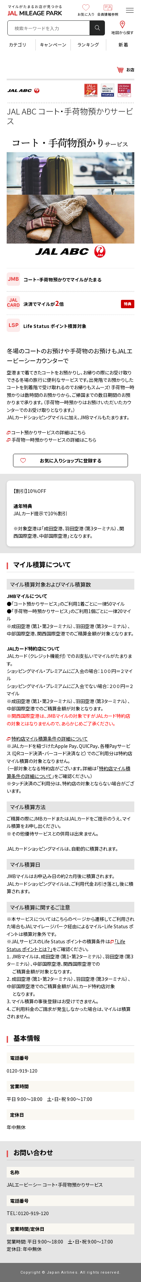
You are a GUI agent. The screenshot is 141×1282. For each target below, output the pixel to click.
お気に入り (86, 10)
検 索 (97, 27)
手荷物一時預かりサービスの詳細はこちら (53, 439)
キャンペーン (53, 44)
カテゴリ (18, 44)
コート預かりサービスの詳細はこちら (48, 432)
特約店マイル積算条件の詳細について (49, 738)
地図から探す (122, 28)
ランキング (88, 44)
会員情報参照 (107, 10)
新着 (123, 44)
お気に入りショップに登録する (70, 460)
